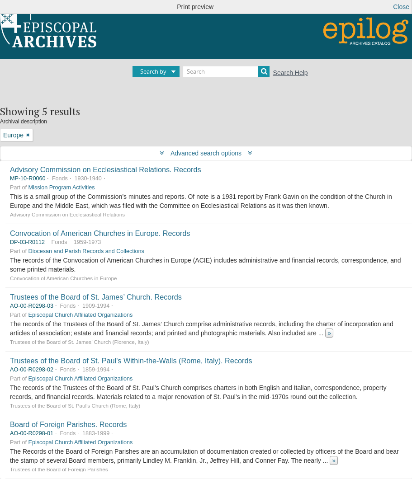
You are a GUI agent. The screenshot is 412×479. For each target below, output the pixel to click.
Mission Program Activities (61, 187)
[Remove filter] (28, 135)
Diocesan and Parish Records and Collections (86, 251)
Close (401, 6)
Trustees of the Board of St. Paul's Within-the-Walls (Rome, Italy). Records (131, 361)
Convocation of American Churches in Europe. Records (100, 233)
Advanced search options (206, 153)
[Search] (226, 71)
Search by (153, 71)
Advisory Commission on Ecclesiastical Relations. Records (105, 169)
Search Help (290, 72)
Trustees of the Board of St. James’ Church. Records (96, 297)
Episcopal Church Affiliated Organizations (80, 315)
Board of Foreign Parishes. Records (68, 424)
